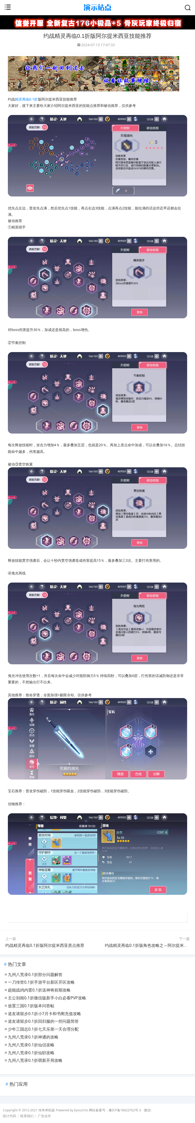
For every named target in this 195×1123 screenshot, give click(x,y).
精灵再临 (22, 99)
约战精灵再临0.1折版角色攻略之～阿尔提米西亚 (148, 945)
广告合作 (44, 1116)
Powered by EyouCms (71, 1110)
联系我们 (27, 1116)
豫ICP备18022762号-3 (125, 1110)
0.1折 (33, 99)
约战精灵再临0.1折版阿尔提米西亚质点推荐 (44, 945)
